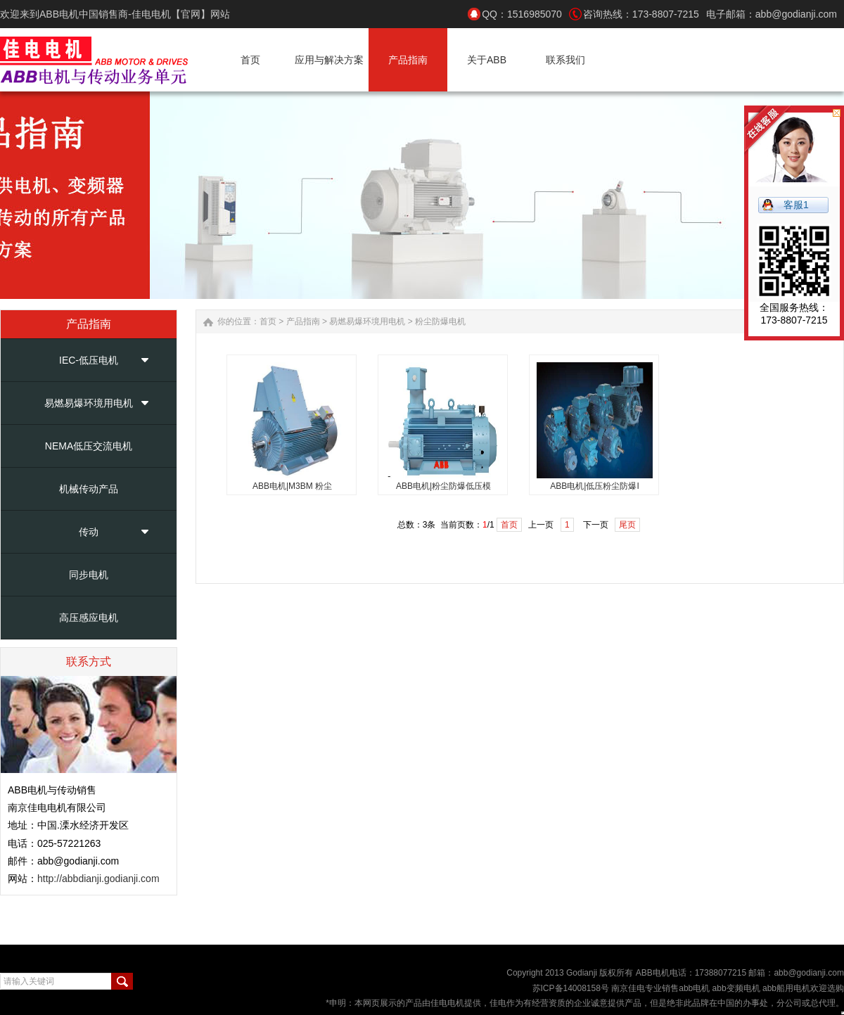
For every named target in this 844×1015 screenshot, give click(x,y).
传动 (88, 531)
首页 (268, 321)
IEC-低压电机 (88, 360)
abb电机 (694, 988)
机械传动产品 (88, 488)
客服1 (796, 204)
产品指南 (303, 321)
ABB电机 (653, 973)
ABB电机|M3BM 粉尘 (292, 486)
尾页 (627, 525)
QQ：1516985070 (522, 14)
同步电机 (88, 574)
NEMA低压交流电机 (88, 446)
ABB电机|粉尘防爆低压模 (443, 486)
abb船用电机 (786, 988)
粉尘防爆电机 (440, 321)
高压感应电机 (88, 617)
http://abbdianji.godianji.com (98, 878)
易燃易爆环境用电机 (88, 403)
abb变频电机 (735, 988)
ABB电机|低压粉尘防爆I (594, 486)
